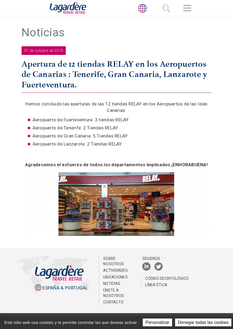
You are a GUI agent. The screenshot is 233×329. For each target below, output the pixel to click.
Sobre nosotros (113, 261)
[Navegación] (187, 9)
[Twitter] (158, 266)
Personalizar (157, 322)
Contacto (113, 302)
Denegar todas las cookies (203, 322)
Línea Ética (156, 285)
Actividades (115, 270)
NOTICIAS (111, 283)
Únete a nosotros (113, 293)
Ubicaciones (115, 277)
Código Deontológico (167, 278)
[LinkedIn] (146, 266)
